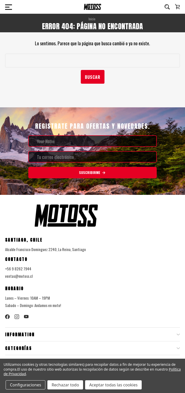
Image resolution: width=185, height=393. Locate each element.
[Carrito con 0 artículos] (177, 6)
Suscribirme (92, 172)
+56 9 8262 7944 (18, 268)
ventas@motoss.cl (19, 276)
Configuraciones (25, 385)
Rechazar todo (65, 385)
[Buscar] (167, 7)
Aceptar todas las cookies (113, 385)
